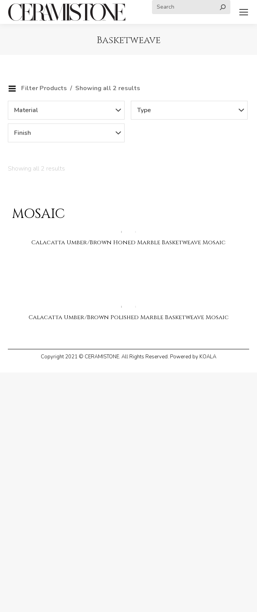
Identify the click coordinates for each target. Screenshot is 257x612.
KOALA (207, 356)
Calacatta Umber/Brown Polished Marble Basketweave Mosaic (129, 317)
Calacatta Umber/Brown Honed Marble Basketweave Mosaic (128, 242)
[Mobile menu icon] (243, 12)
